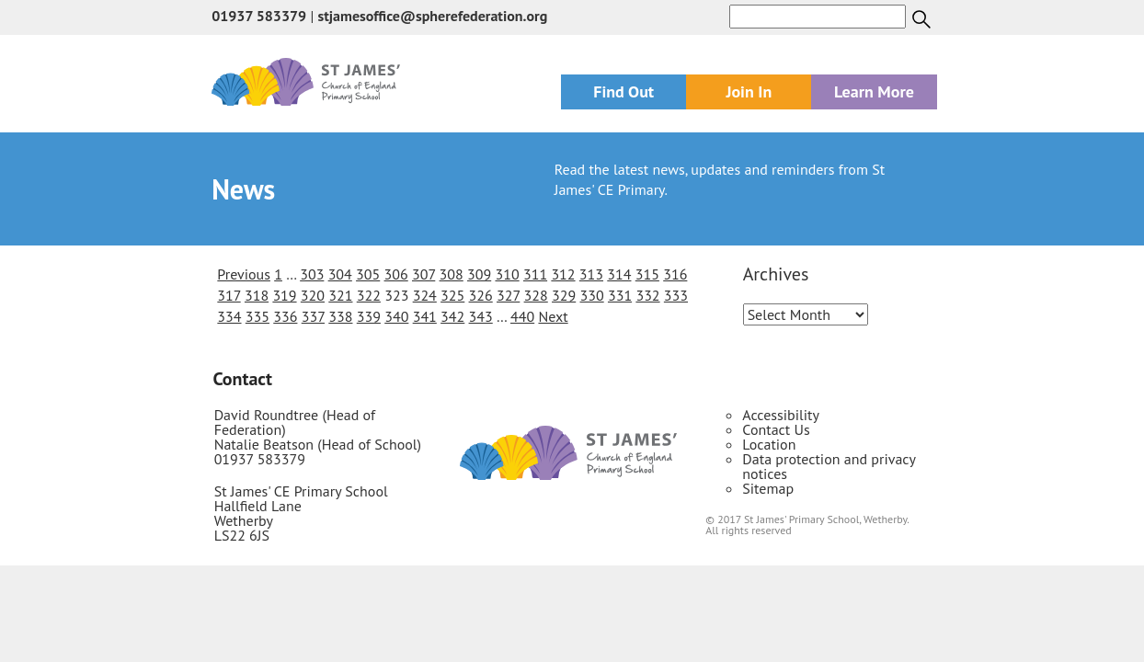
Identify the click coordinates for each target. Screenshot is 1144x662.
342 (452, 316)
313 (591, 274)
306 (396, 274)
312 (563, 274)
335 (257, 316)
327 (508, 295)
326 (481, 295)
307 (423, 274)
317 (228, 295)
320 (313, 295)
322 (369, 295)
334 (229, 316)
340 (396, 316)
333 (676, 295)
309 (479, 274)
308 (451, 274)
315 (647, 274)
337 (313, 316)
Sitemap (768, 488)
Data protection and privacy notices (828, 466)
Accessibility (780, 414)
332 (647, 295)
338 (340, 316)
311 (535, 274)
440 (522, 316)
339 (369, 316)
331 (620, 295)
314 (619, 274)
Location (768, 444)
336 (285, 316)
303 (312, 274)
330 (592, 295)
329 (564, 295)
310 (507, 274)
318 (257, 295)
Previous (243, 274)
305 (368, 274)
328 (536, 295)
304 (340, 274)
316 (675, 274)
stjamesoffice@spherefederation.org (432, 15)
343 (481, 316)
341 (425, 316)
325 (452, 295)
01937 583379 (259, 15)
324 (425, 295)
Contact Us (775, 429)
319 (284, 295)
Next (552, 316)
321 (340, 295)
